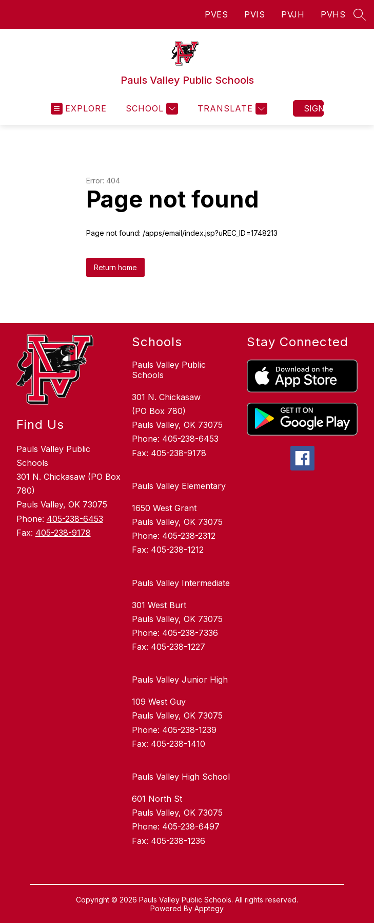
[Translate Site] (231, 108)
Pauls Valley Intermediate (181, 583)
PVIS (254, 14)
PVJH (292, 14)
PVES (216, 14)
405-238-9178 (63, 533)
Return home (115, 267)
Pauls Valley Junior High (180, 679)
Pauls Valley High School (181, 776)
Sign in (314, 108)
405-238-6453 (75, 519)
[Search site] (359, 14)
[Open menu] (79, 108)
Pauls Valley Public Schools (169, 370)
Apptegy (209, 908)
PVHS (333, 14)
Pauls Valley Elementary (179, 486)
